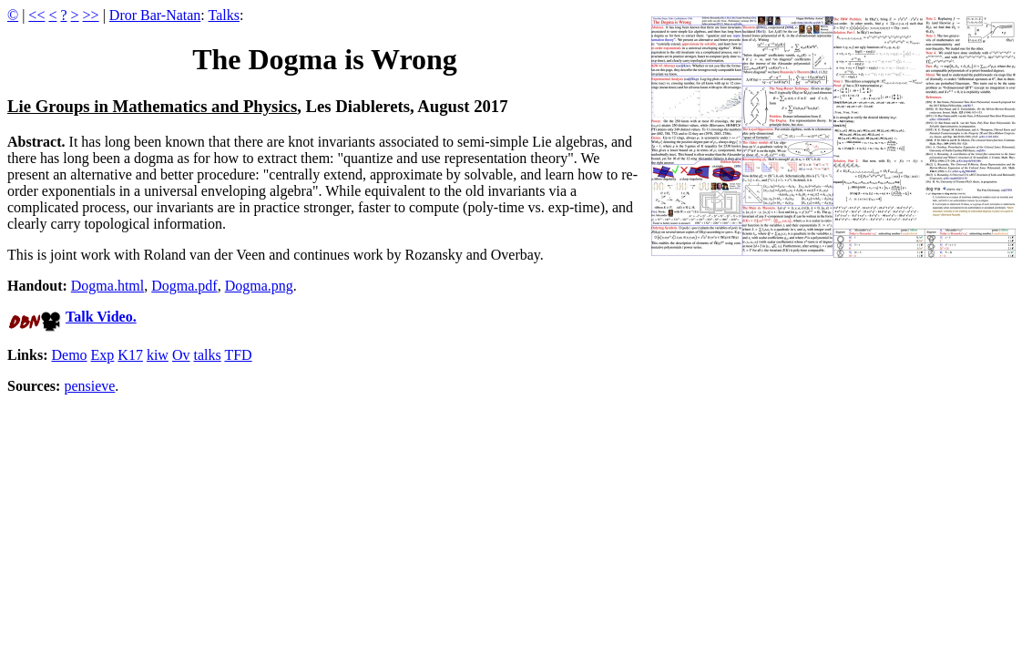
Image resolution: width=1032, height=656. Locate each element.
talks (206, 355)
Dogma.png (259, 285)
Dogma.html (107, 285)
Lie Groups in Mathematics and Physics (152, 106)
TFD (237, 355)
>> (91, 15)
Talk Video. (101, 316)
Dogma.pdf (184, 285)
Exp (103, 355)
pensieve (89, 386)
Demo (69, 355)
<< (36, 15)
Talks (224, 15)
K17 (130, 355)
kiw (158, 355)
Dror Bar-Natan (155, 15)
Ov (181, 355)
